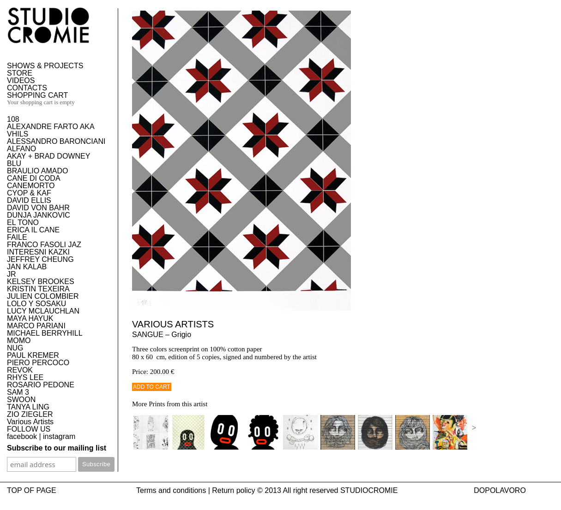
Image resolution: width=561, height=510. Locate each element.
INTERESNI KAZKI (38, 252)
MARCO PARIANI (36, 326)
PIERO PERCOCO (38, 363)
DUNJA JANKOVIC (38, 215)
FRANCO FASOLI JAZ (44, 245)
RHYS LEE (25, 377)
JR (11, 274)
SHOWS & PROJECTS (45, 66)
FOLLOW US (28, 429)
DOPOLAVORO (500, 490)
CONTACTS (27, 88)
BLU (14, 163)
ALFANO (21, 149)
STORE (19, 73)
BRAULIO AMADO (37, 171)
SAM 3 (18, 392)
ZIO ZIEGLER (30, 414)
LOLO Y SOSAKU (36, 304)
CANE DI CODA (33, 178)
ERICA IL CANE (33, 230)
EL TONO (23, 222)
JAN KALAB (27, 267)
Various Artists (30, 422)
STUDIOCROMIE (369, 490)
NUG (15, 348)
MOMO (19, 340)
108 (13, 119)
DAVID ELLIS (29, 200)
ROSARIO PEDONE (40, 385)
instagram (59, 436)
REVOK (20, 370)
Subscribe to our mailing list (56, 448)
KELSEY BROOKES (40, 281)
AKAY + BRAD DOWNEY (48, 156)
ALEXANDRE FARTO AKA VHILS (50, 130)
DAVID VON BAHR (38, 208)
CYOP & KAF (29, 193)
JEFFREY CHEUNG (40, 259)
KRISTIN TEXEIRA (38, 289)
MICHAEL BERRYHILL (45, 333)
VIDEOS (21, 80)
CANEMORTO (30, 186)
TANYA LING (28, 407)
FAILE (17, 237)
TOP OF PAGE (31, 490)
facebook (22, 436)
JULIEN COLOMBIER (43, 296)
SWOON (21, 399)
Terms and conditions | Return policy (195, 490)
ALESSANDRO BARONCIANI (56, 141)
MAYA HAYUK (30, 318)
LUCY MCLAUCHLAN (43, 311)
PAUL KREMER (33, 355)
